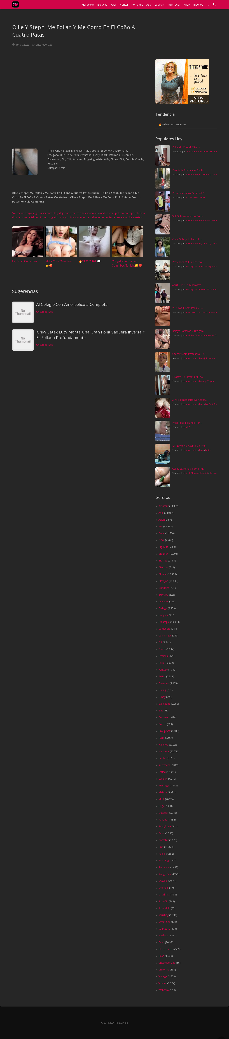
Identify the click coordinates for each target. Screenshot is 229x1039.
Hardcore (195, 312)
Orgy (161, 806)
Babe (201, 220)
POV (160, 846)
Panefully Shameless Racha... (189, 170)
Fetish (208, 220)
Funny (161, 697)
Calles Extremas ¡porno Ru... (188, 468)
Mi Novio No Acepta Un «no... (189, 445)
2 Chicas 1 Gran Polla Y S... (187, 308)
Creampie (164, 622)
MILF (216, 266)
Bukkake (163, 594)
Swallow (163, 935)
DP (216, 335)
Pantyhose (164, 826)
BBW (161, 540)
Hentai (162, 758)
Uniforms (163, 969)
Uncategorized (44, 44)
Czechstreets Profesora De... (188, 354)
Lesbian (162, 778)
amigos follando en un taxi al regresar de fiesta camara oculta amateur (101, 217)
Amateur (191, 151)
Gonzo (162, 724)
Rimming (163, 860)
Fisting (162, 690)
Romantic (164, 867)
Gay (160, 710)
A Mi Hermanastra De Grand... (189, 399)
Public (206, 151)
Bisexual (163, 567)
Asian (161, 519)
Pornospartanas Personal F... (189, 193)
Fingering (163, 683)
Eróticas (163, 656)
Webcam (163, 990)
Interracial (164, 765)
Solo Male (164, 908)
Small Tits (214, 151)
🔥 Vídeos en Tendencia (172, 124)
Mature (212, 358)
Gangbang (164, 703)
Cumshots (209, 335)
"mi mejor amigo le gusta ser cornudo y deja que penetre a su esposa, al (55, 213)
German (163, 717)
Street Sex (164, 921)
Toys (161, 956)
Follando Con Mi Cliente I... (187, 147)
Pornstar (163, 840)
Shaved (162, 881)
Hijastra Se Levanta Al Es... (187, 377)
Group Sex (164, 731)
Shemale (163, 887)
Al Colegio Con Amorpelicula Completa (72, 304)
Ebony (162, 649)
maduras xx (106, 213)
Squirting (163, 915)
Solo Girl (163, 901)
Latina (199, 151)
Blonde (162, 574)
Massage (209, 266)
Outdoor (163, 812)
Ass (196, 174)
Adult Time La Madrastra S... (188, 285)
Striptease (164, 928)
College (162, 608)
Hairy (161, 737)
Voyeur (211, 381)
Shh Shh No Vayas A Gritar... (188, 216)
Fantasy (202, 381)
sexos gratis (51, 217)
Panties (162, 819)
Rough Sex (164, 874)
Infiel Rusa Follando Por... (187, 422)
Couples (163, 615)
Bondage (163, 587)
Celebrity (163, 601)
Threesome (213, 312)
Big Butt (203, 174)
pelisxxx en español (126, 213)
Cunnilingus (165, 635)
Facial (161, 662)
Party (161, 833)
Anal (188, 312)
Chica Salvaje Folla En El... (187, 239)
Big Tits (211, 174)
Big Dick (203, 243)
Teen (203, 312)
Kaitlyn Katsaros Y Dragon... (188, 331)
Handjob (204, 473)
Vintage (162, 976)
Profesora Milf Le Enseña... (187, 262)
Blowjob (194, 197)
